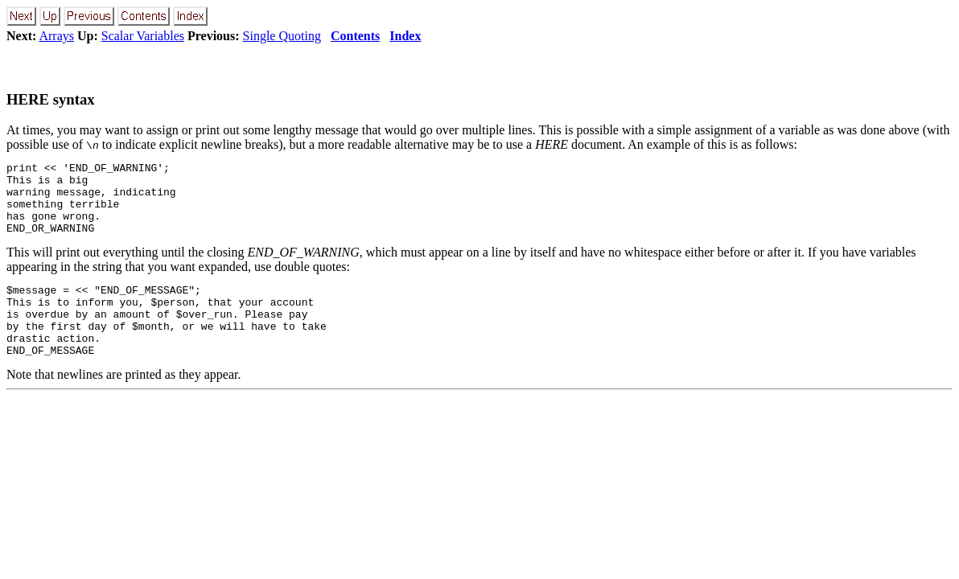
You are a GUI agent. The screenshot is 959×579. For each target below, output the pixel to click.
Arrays (56, 36)
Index (405, 36)
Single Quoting (282, 36)
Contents (355, 36)
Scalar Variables (142, 36)
